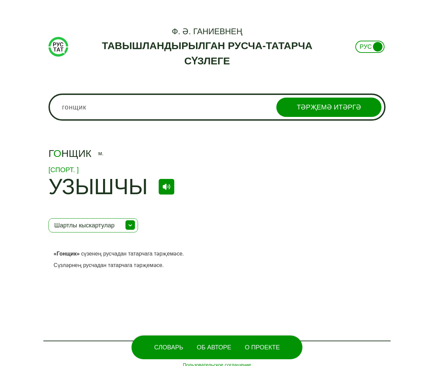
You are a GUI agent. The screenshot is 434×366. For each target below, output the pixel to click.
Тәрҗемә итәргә (329, 107)
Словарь (168, 347)
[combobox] (217, 107)
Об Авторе (214, 347)
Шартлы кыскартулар (84, 225)
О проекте (262, 347)
